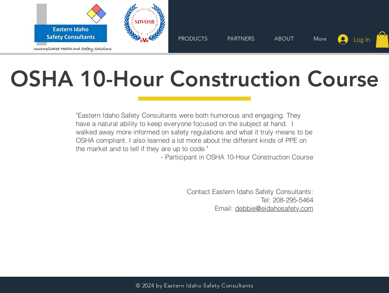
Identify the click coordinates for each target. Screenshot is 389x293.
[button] (382, 39)
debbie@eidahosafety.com (274, 208)
